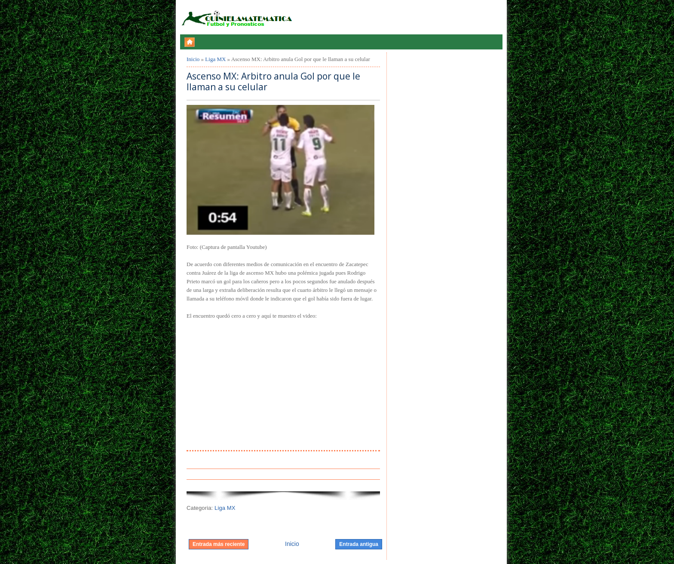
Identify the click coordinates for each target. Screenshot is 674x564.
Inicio (193, 59)
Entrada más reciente (219, 544)
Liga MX (215, 59)
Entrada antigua (358, 544)
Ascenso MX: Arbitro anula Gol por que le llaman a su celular (273, 81)
